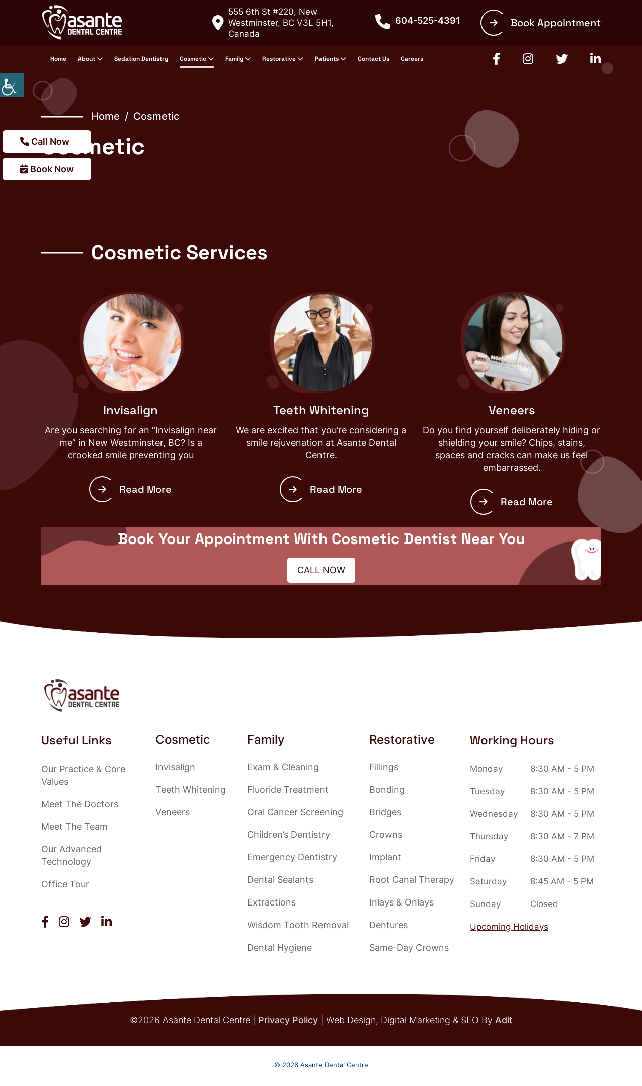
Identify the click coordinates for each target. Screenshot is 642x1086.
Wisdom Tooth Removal (298, 925)
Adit (504, 1020)
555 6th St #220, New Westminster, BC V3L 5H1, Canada (273, 23)
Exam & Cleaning (283, 767)
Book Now (47, 169)
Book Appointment (545, 22)
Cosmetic (193, 59)
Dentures (388, 925)
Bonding (387, 789)
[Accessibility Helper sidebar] (12, 85)
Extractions (271, 902)
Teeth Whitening (321, 410)
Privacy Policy (288, 1020)
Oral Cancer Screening (295, 812)
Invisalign (130, 410)
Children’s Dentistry (288, 834)
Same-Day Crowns (409, 947)
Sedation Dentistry (141, 59)
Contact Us (373, 59)
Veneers (512, 410)
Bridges (385, 812)
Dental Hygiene (279, 947)
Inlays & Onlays (401, 902)
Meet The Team (74, 826)
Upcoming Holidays (509, 927)
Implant (385, 857)
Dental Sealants (280, 879)
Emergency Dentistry (292, 857)
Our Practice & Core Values (83, 775)
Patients (327, 59)
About (86, 59)
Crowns (385, 834)
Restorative (279, 59)
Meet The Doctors (79, 804)
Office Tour (65, 884)
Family (234, 59)
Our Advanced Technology (71, 855)
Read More (135, 489)
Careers (412, 59)
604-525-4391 (417, 20)
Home (58, 59)
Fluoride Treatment (288, 789)
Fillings (383, 767)
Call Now (44, 141)
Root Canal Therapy (411, 879)
